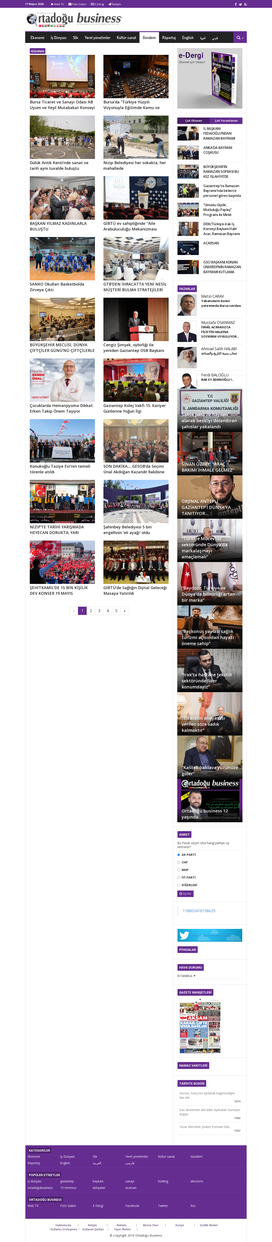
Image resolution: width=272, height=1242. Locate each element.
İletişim (114, 4)
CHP (185, 862)
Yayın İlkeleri (122, 1229)
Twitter (163, 1206)
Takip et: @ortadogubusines (210, 935)
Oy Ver (185, 894)
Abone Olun (150, 1225)
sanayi (129, 1181)
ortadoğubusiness (40, 1188)
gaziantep (67, 1181)
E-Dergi (97, 4)
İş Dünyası (58, 37)
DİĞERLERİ (189, 885)
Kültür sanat (126, 37)
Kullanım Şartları (93, 1229)
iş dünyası (34, 1181)
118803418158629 (199, 910)
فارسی (215, 37)
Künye (180, 1225)
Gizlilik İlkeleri (209, 1225)
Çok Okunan (193, 121)
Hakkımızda (63, 1225)
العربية (203, 37)
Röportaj (169, 37)
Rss (193, 1206)
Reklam (121, 1225)
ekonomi (197, 1181)
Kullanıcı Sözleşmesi (64, 1229)
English (188, 37)
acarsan (130, 1188)
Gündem (149, 37)
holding (163, 1181)
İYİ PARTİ (189, 877)
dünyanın (99, 1188)
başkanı (98, 1181)
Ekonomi (37, 37)
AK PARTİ (189, 855)
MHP (185, 870)
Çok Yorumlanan (226, 121)
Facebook (132, 1206)
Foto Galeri (77, 4)
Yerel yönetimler (97, 37)
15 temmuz (68, 1188)
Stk (75, 37)
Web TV (57, 4)
